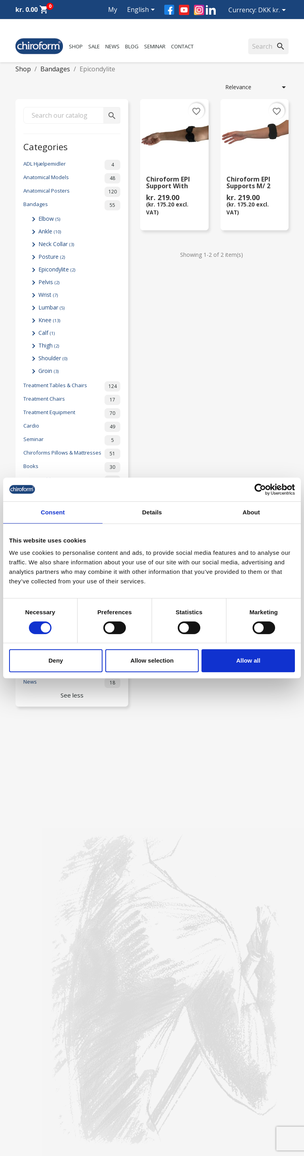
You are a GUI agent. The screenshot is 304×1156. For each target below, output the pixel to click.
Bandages (71, 205)
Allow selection (151, 660)
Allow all (248, 660)
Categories (45, 146)
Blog (132, 46)
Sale (94, 46)
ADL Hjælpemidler (71, 165)
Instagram (199, 10)
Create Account (35, 1021)
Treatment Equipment (71, 413)
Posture (51, 256)
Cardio (71, 427)
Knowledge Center (39, 990)
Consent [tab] (53, 512)
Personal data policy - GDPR (194, 990)
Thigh (48, 345)
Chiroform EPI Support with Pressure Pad (168, 183)
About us (169, 930)
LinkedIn (211, 10)
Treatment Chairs (71, 400)
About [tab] (251, 512)
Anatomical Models (71, 178)
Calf (46, 332)
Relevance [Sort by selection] (257, 87)
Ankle (49, 231)
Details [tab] (152, 512)
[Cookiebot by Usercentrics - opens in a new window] (260, 489)
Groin (48, 371)
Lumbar (51, 307)
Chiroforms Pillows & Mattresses (71, 454)
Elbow (49, 218)
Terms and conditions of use (195, 1000)
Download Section (39, 1000)
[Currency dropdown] (273, 10)
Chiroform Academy (41, 940)
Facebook (169, 10)
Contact (182, 46)
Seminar (154, 46)
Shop (76, 46)
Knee (49, 320)
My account (105, 19)
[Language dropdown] (142, 10)
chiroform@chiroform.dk (46, 1121)
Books (71, 467)
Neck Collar (56, 244)
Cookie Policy (175, 1021)
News (112, 46)
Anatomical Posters (71, 192)
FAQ (163, 950)
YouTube (184, 10)
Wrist (48, 294)
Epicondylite (56, 269)
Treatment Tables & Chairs (71, 386)
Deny (55, 660)
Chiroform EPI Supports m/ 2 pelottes (248, 183)
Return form (173, 1011)
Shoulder (52, 358)
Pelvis (48, 282)
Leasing (25, 1011)
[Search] (268, 46)
